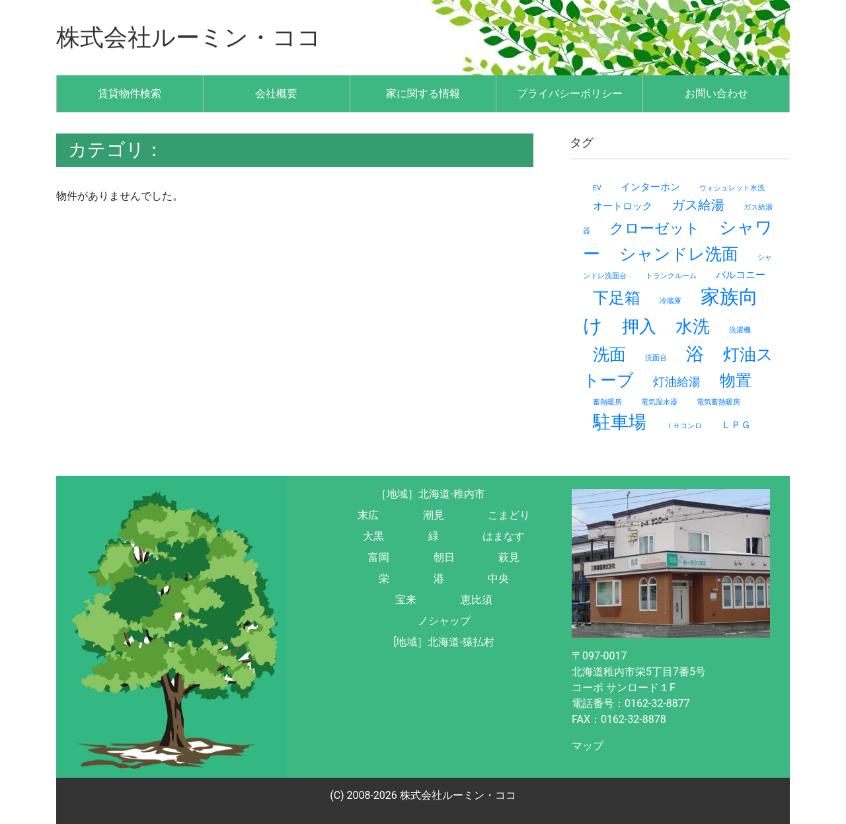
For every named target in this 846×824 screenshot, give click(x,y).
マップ (587, 745)
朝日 (444, 557)
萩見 (508, 557)
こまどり (509, 515)
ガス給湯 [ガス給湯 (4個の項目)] (698, 205)
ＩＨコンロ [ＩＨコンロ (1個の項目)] (684, 426)
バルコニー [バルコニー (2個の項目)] (740, 275)
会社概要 (276, 93)
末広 (368, 515)
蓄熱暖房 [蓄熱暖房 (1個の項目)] (607, 402)
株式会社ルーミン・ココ (188, 38)
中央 (498, 578)
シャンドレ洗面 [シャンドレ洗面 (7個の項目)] (678, 254)
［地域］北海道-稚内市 (430, 494)
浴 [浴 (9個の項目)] (695, 354)
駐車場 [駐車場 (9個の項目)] (619, 422)
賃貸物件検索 (129, 93)
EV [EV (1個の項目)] (597, 188)
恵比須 (476, 599)
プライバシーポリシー (570, 93)
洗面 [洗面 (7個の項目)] (609, 354)
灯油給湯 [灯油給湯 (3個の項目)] (677, 382)
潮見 (433, 515)
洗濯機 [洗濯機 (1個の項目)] (740, 330)
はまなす (503, 536)
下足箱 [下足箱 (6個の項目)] (616, 298)
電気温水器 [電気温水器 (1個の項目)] (659, 402)
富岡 (378, 557)
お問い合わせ (716, 93)
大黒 (373, 536)
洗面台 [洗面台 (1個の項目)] (656, 358)
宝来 (405, 599)
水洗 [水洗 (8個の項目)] (692, 326)
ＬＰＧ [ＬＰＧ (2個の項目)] (736, 425)
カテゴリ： (115, 150)
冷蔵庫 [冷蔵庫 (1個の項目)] (670, 301)
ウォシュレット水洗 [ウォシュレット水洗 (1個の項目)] (732, 188)
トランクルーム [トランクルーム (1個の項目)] (671, 276)
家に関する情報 (423, 93)
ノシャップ (444, 621)
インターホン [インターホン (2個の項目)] (650, 187)
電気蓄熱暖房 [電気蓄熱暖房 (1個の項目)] (718, 402)
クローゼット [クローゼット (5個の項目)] (654, 228)
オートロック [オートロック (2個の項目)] (622, 206)
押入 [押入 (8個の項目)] (639, 326)
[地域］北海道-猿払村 (443, 642)
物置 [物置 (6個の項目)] (735, 380)
